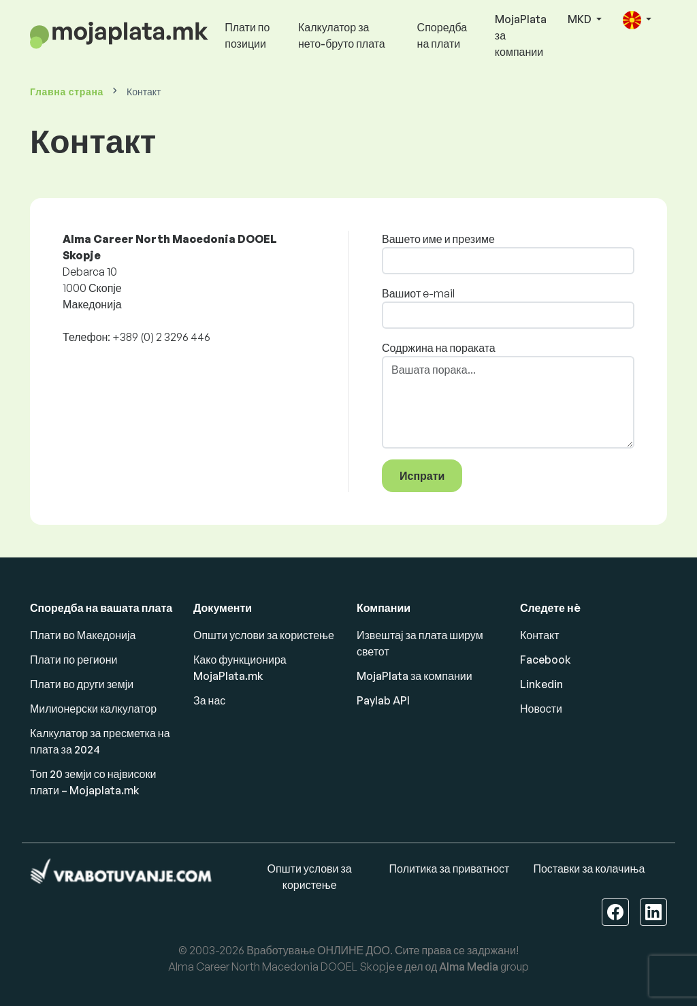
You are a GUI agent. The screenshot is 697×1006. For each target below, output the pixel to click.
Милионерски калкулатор (93, 708)
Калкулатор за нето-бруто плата (341, 35)
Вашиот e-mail (418, 293)
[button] (637, 20)
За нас (209, 700)
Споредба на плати (442, 35)
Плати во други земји (81, 684)
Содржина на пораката (439, 348)
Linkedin (541, 684)
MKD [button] (581, 19)
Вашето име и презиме (438, 239)
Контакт (540, 635)
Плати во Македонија (82, 635)
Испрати (422, 476)
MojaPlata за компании (521, 35)
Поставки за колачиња (589, 868)
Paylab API (383, 700)
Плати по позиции (247, 35)
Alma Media (468, 966)
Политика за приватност (449, 868)
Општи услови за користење (263, 635)
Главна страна (66, 91)
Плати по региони (73, 659)
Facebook (545, 659)
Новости (541, 708)
